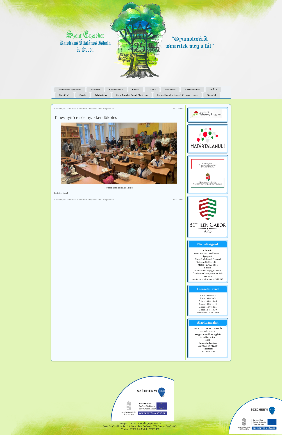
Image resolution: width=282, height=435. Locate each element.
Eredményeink (116, 89)
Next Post (177, 108)
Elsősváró (95, 89)
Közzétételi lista (192, 89)
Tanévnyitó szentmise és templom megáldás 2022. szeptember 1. (86, 108)
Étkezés (135, 89)
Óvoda (82, 95)
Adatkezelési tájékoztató (69, 89)
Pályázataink (101, 95)
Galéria (152, 89)
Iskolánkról (170, 89)
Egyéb (65, 193)
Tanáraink (212, 95)
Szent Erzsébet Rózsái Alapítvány (132, 95)
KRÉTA (213, 89)
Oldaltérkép (64, 95)
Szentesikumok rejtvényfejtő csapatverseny (177, 95)
